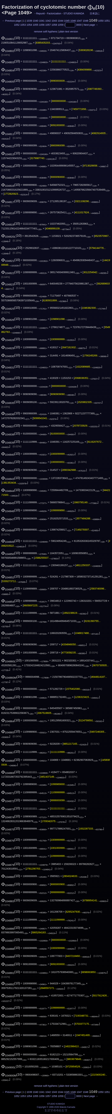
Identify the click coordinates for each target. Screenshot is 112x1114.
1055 (35, 25)
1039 (29, 20)
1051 (107, 20)
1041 (42, 20)
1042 (48, 20)
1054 (29, 25)
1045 (67, 20)
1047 (79, 20)
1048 (85, 20)
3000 (79, 25)
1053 (23, 25)
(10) (10, 38)
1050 (101, 20)
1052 (17, 25)
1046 (73, 20)
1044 (60, 20)
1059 (60, 25)
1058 (54, 25)
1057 (48, 25)
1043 (54, 20)
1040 (35, 20)
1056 (42, 25)
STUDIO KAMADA (73, 13)
